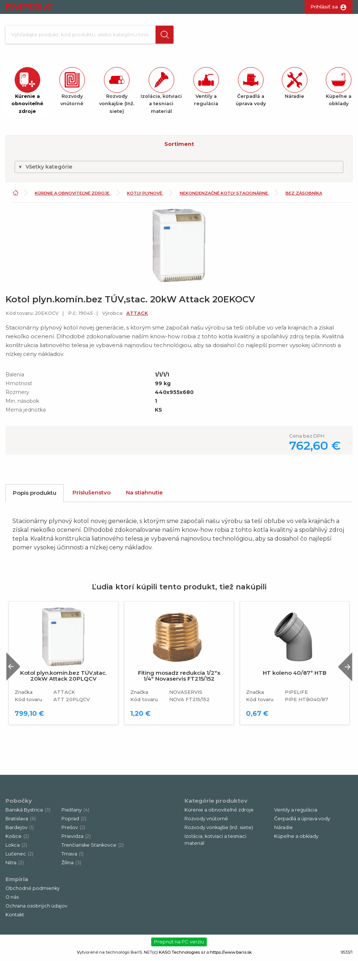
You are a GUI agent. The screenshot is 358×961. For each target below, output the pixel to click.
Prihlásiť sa (324, 7)
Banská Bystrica (28, 812)
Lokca (16, 847)
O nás (12, 899)
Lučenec (19, 856)
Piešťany (75, 812)
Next (343, 669)
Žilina (71, 865)
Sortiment (179, 146)
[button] (158, 36)
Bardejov (19, 830)
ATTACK (137, 316)
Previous (15, 669)
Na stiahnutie (144, 495)
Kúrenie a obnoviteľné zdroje (73, 196)
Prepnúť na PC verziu (179, 944)
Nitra (14, 865)
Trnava (72, 856)
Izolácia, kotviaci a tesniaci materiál (215, 842)
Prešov (73, 830)
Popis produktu (34, 495)
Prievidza (76, 839)
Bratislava (20, 821)
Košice (17, 839)
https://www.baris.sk (231, 954)
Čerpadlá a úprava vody (302, 821)
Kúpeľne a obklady (296, 839)
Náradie (283, 830)
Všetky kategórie (45, 169)
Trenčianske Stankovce (92, 847)
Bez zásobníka (304, 196)
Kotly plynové (145, 196)
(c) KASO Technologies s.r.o (180, 954)
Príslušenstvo (91, 495)
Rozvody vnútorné (206, 821)
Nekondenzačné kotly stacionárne (224, 196)
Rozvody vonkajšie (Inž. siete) (218, 830)
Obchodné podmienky (32, 891)
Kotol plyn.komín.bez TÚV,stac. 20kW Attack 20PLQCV (63, 679)
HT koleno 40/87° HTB (295, 676)
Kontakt (14, 917)
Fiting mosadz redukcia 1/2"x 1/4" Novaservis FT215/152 (179, 679)
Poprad (73, 821)
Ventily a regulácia (295, 812)
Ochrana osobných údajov (36, 908)
